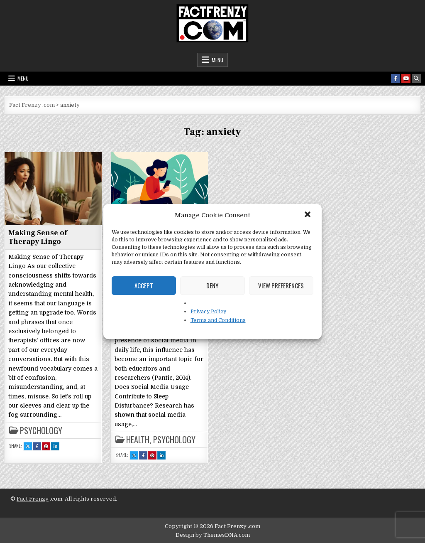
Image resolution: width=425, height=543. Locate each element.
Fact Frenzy (33, 499)
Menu (217, 60)
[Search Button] (416, 78)
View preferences (281, 285)
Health (137, 439)
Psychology (41, 430)
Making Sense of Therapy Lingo (37, 237)
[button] (308, 215)
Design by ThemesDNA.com (213, 535)
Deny (212, 285)
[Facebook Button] (395, 78)
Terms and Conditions (218, 320)
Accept (143, 285)
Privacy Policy (208, 311)
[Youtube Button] (405, 78)
